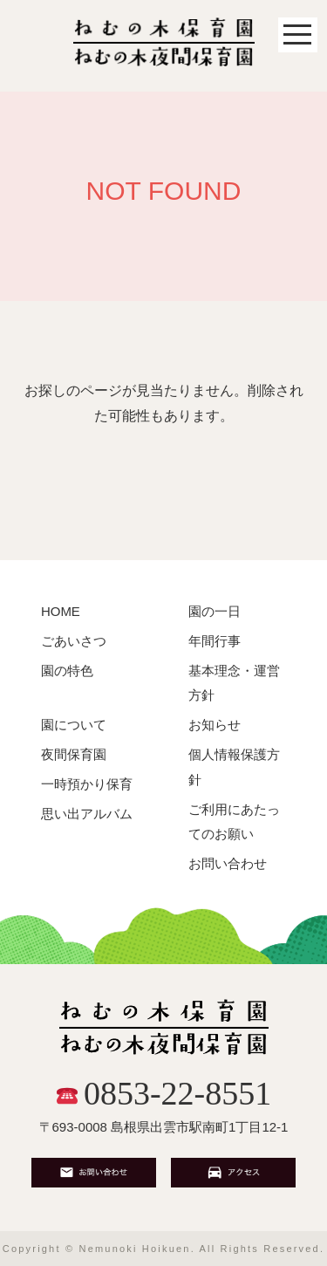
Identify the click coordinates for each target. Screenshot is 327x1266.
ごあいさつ (73, 640)
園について (73, 724)
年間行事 (214, 640)
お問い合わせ (227, 863)
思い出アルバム (87, 813)
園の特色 (67, 670)
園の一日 (214, 611)
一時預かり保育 (87, 784)
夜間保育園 (73, 754)
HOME (60, 611)
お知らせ (214, 724)
